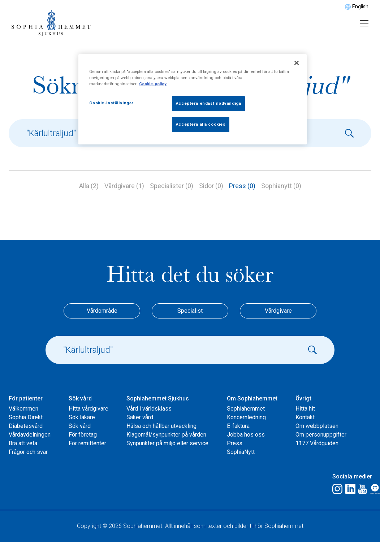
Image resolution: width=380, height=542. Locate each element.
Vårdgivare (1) (124, 186)
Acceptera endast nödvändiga (208, 103)
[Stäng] (297, 63)
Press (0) (242, 186)
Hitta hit (305, 408)
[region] (192, 99)
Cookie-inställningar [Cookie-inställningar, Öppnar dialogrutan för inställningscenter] (111, 102)
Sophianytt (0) (281, 186)
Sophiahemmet (246, 408)
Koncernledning (246, 417)
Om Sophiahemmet (252, 398)
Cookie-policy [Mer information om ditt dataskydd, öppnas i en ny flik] (153, 83)
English (360, 6)
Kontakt (305, 417)
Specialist (190, 310)
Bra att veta (23, 443)
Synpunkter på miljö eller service (167, 443)
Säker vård (139, 417)
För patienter (26, 398)
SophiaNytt (241, 451)
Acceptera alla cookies (201, 124)
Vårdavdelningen (30, 434)
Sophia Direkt (26, 417)
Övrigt (303, 398)
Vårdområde (102, 310)
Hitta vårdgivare (88, 408)
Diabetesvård (26, 425)
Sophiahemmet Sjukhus (157, 398)
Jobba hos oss (246, 434)
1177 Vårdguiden (316, 443)
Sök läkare (82, 417)
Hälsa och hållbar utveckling (161, 425)
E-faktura (238, 425)
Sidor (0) (211, 186)
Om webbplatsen (316, 425)
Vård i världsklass (149, 408)
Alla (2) (89, 186)
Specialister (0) (171, 186)
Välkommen (23, 408)
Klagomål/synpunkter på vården (166, 434)
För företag (83, 434)
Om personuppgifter (320, 434)
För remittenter (87, 443)
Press (234, 443)
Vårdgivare (278, 310)
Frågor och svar (28, 451)
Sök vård (80, 398)
